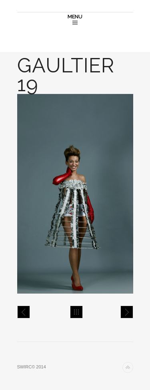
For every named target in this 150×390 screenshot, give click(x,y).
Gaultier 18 (23, 312)
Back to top (127, 367)
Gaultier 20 (126, 312)
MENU (75, 17)
